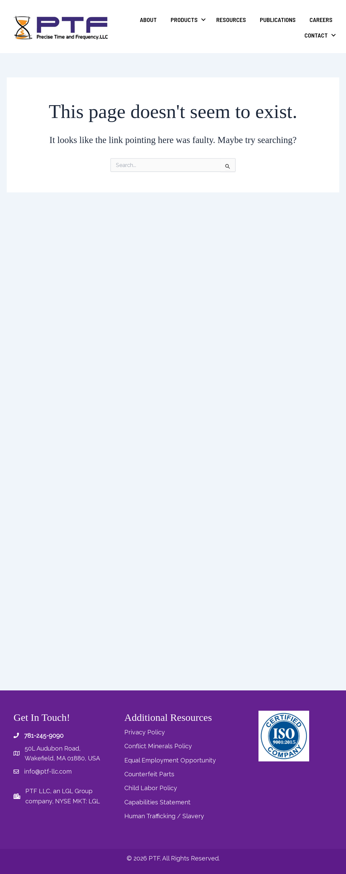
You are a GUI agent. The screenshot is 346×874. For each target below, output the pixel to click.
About (148, 19)
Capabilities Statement (157, 802)
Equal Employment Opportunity (170, 761)
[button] (203, 19)
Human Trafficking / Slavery (164, 816)
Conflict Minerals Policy (158, 748)
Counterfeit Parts (149, 775)
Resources (231, 19)
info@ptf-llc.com (48, 773)
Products (184, 19)
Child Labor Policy (150, 789)
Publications (278, 19)
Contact (316, 35)
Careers (321, 19)
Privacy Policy (144, 734)
